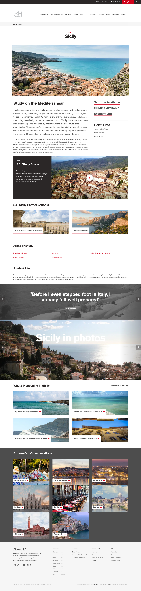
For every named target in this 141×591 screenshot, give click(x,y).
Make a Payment (116, 558)
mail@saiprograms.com (95, 585)
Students (94, 552)
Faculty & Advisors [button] (112, 14)
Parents (94, 555)
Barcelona (55, 572)
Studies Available (106, 108)
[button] (10, 302)
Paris (53, 575)
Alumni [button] (123, 14)
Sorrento (55, 561)
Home (15, 24)
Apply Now (127, 2)
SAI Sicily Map (99, 133)
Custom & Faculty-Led (78, 558)
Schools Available (107, 102)
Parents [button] (101, 14)
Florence (55, 552)
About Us (114, 552)
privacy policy (107, 585)
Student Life (103, 114)
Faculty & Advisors (97, 558)
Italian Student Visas (101, 129)
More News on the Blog (119, 386)
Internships (55, 253)
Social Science (56, 258)
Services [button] (68, 14)
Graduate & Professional (79, 555)
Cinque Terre (56, 563)
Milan (54, 558)
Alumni (94, 561)
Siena (54, 566)
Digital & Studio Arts (20, 253)
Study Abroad (76, 552)
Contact (113, 555)
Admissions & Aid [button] (57, 14)
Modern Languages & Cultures (100, 253)
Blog (81, 14)
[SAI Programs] (18, 13)
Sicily (54, 569)
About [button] (76, 14)
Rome (54, 555)
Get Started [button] (44, 14)
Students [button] (93, 14)
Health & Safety (115, 561)
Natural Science (18, 258)
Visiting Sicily (98, 137)
